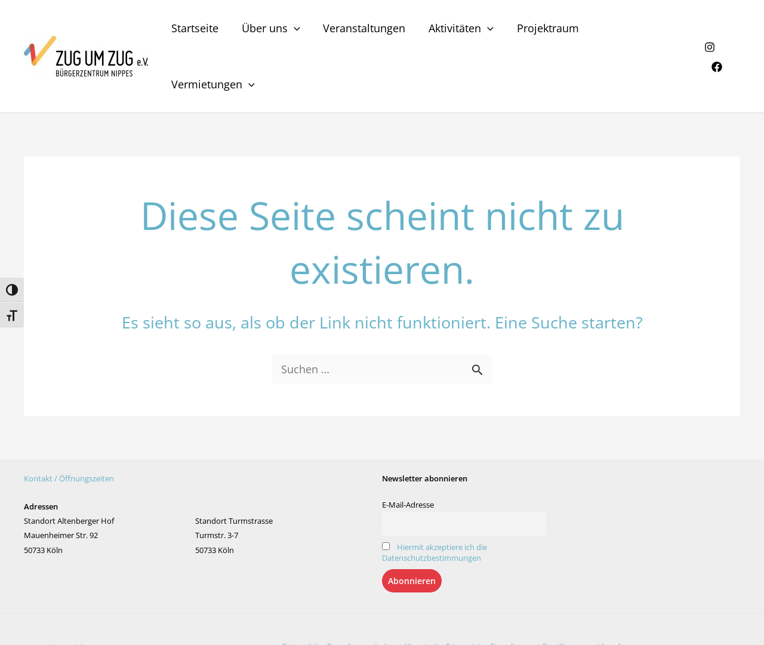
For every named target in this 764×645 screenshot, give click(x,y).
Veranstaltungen (365, 31)
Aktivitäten (459, 31)
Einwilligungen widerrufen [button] (586, 596)
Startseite (199, 31)
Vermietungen (639, 31)
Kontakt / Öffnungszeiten (69, 428)
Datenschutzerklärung (63, 597)
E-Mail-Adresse (408, 454)
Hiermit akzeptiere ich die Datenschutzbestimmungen (434, 502)
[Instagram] (709, 31)
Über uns (273, 31)
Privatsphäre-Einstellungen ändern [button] (340, 596)
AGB (154, 597)
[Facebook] (734, 31)
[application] (296, 31)
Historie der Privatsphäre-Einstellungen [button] (470, 596)
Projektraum (545, 31)
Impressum (124, 597)
